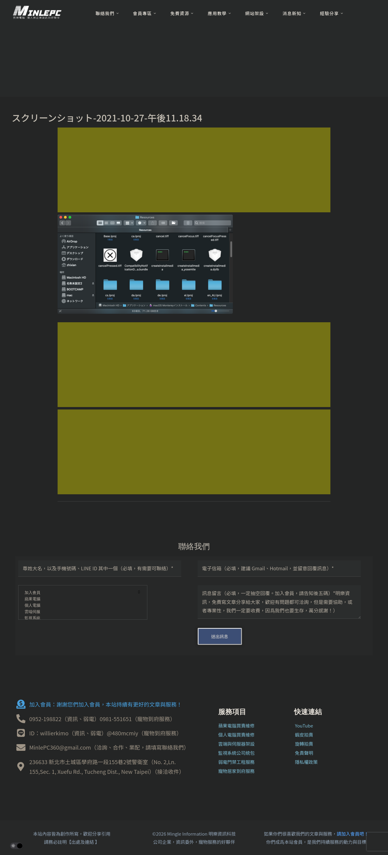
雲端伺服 (78, 612)
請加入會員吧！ (353, 833)
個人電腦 (78, 605)
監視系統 (78, 618)
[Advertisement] (194, 170)
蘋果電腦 (78, 599)
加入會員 (78, 593)
